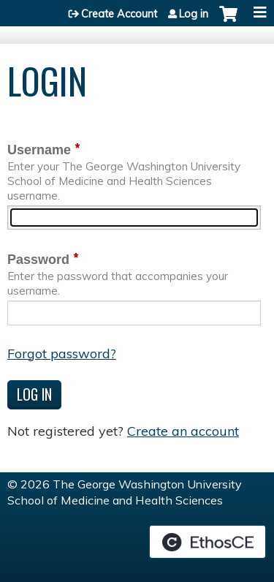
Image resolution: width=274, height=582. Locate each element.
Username (39, 150)
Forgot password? (61, 353)
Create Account (119, 14)
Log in (193, 14)
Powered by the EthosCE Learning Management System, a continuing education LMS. (207, 541)
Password (38, 259)
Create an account (183, 431)
